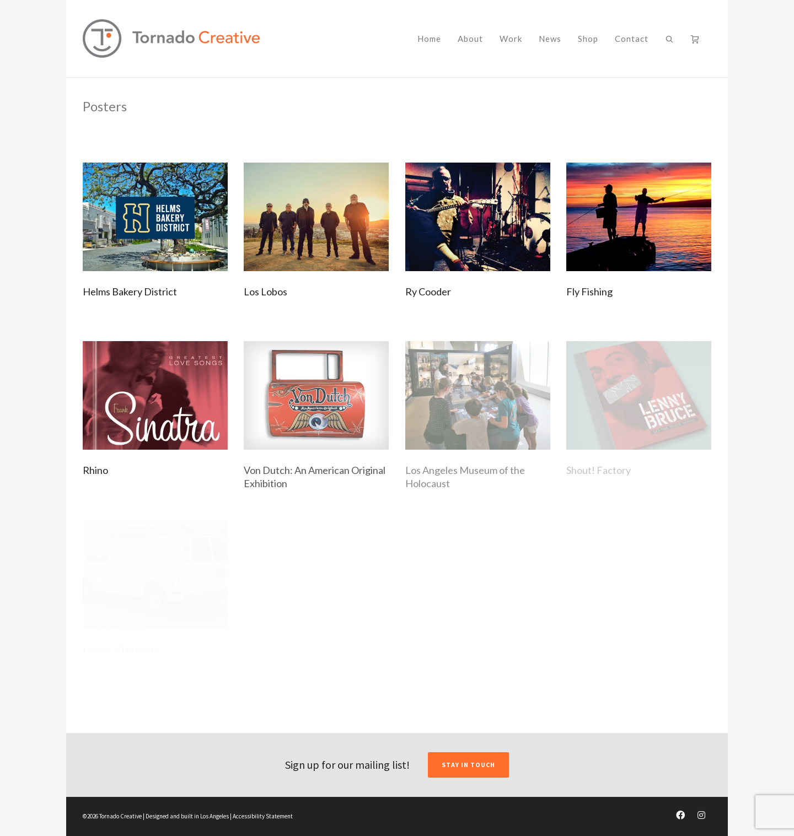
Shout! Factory (598, 470)
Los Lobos (265, 291)
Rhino (95, 470)
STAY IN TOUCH (468, 765)
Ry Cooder (428, 291)
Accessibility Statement (263, 816)
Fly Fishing (589, 291)
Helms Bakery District (130, 291)
